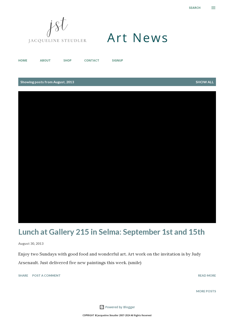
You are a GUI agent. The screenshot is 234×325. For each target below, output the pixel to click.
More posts (206, 291)
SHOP (67, 60)
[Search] (194, 7)
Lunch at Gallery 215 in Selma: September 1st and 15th (111, 231)
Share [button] (23, 275)
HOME (22, 60)
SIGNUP (117, 60)
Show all (205, 82)
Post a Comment (46, 275)
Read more (207, 275)
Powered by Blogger (117, 307)
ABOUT (45, 60)
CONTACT (91, 60)
